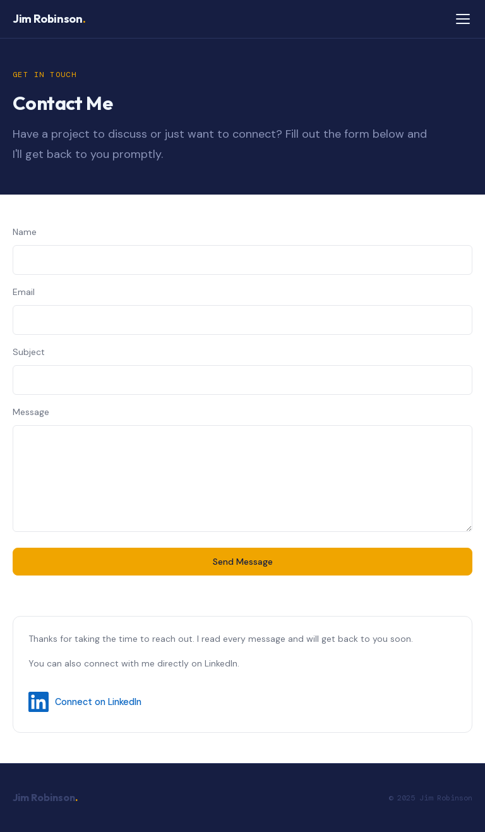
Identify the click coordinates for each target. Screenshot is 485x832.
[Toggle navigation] (462, 19)
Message (31, 412)
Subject (29, 352)
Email (24, 292)
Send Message (243, 561)
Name (25, 232)
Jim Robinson (49, 18)
